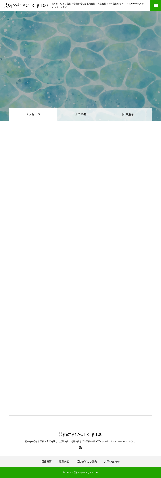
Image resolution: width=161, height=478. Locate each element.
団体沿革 (128, 114)
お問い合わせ (112, 461)
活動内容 (64, 461)
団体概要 (80, 114)
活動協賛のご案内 (86, 461)
